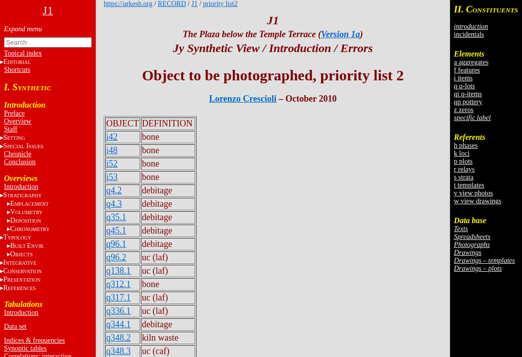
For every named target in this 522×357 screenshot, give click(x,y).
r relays (464, 169)
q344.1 (118, 324)
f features (467, 70)
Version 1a (340, 34)
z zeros (463, 110)
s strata (463, 177)
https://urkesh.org (128, 3)
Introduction (21, 186)
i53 (112, 177)
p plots (463, 161)
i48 (112, 150)
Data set (15, 326)
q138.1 (118, 271)
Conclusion (20, 162)
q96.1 (116, 244)
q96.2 (116, 257)
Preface (14, 113)
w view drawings (478, 201)
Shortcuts (17, 69)
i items (463, 78)
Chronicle (17, 154)
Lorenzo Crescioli (242, 99)
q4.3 (114, 204)
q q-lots (464, 86)
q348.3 (118, 351)
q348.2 (118, 338)
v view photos (473, 193)
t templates (469, 185)
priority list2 (220, 3)
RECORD (172, 3)
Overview (17, 121)
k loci (462, 153)
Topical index (23, 53)
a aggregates (471, 62)
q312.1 (118, 284)
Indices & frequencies (34, 340)
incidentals (469, 34)
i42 (112, 137)
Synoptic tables (25, 348)
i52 (112, 164)
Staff (10, 129)
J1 (194, 3)
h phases (466, 145)
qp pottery (468, 102)
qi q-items (468, 94)
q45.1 (116, 231)
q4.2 (114, 190)
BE (27, 245)
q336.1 (118, 311)
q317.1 (118, 297)
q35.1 (116, 217)
